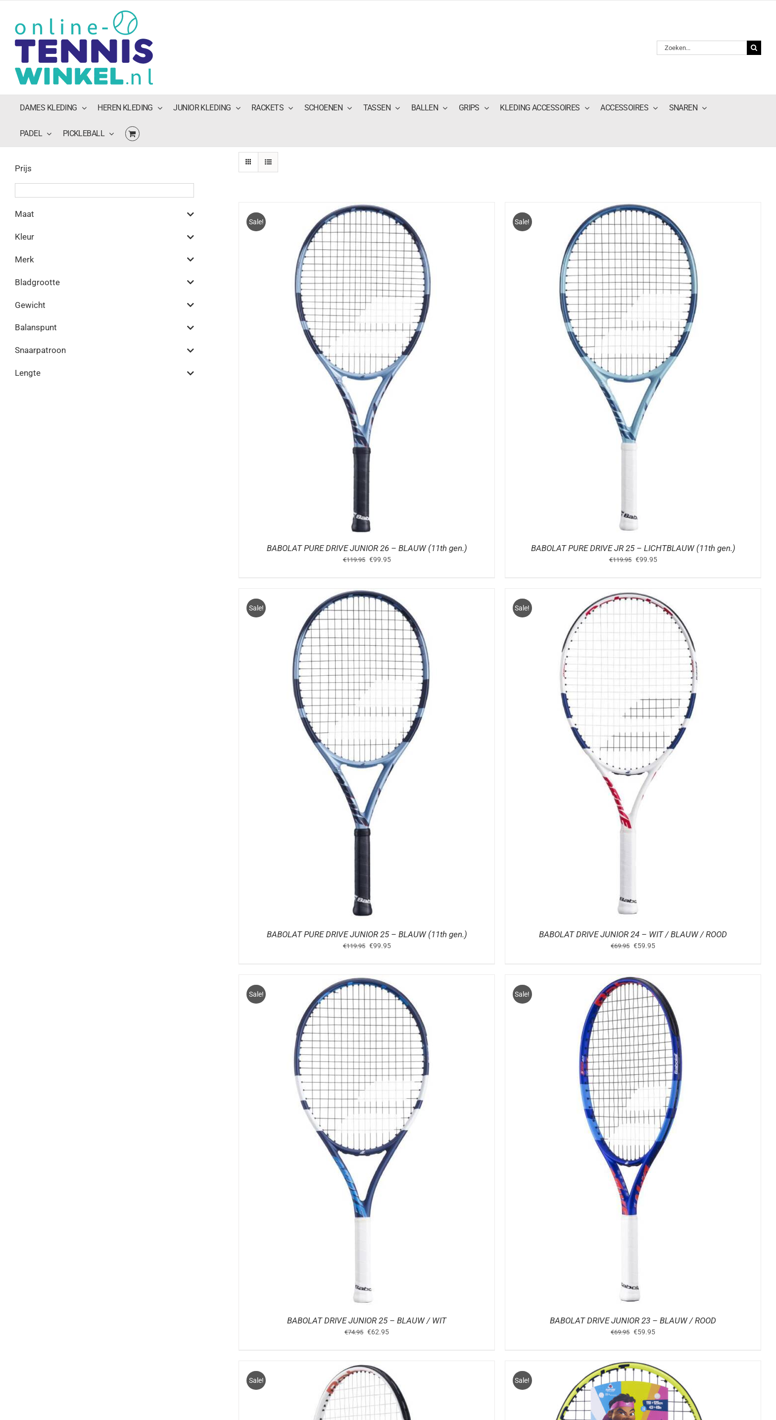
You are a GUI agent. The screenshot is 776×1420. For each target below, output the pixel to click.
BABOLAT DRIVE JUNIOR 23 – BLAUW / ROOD (633, 1320)
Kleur (104, 237)
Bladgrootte (104, 282)
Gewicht (104, 305)
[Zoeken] (754, 48)
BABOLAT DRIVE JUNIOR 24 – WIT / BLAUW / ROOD (633, 934)
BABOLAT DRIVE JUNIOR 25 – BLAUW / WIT (366, 1320)
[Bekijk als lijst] (268, 162)
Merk (104, 259)
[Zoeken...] (702, 48)
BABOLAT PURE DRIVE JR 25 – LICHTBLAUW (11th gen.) (633, 548)
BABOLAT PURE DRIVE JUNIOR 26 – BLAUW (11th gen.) (367, 548)
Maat (104, 214)
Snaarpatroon (104, 350)
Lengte (104, 373)
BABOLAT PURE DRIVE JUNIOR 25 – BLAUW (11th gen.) (367, 934)
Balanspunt (104, 327)
